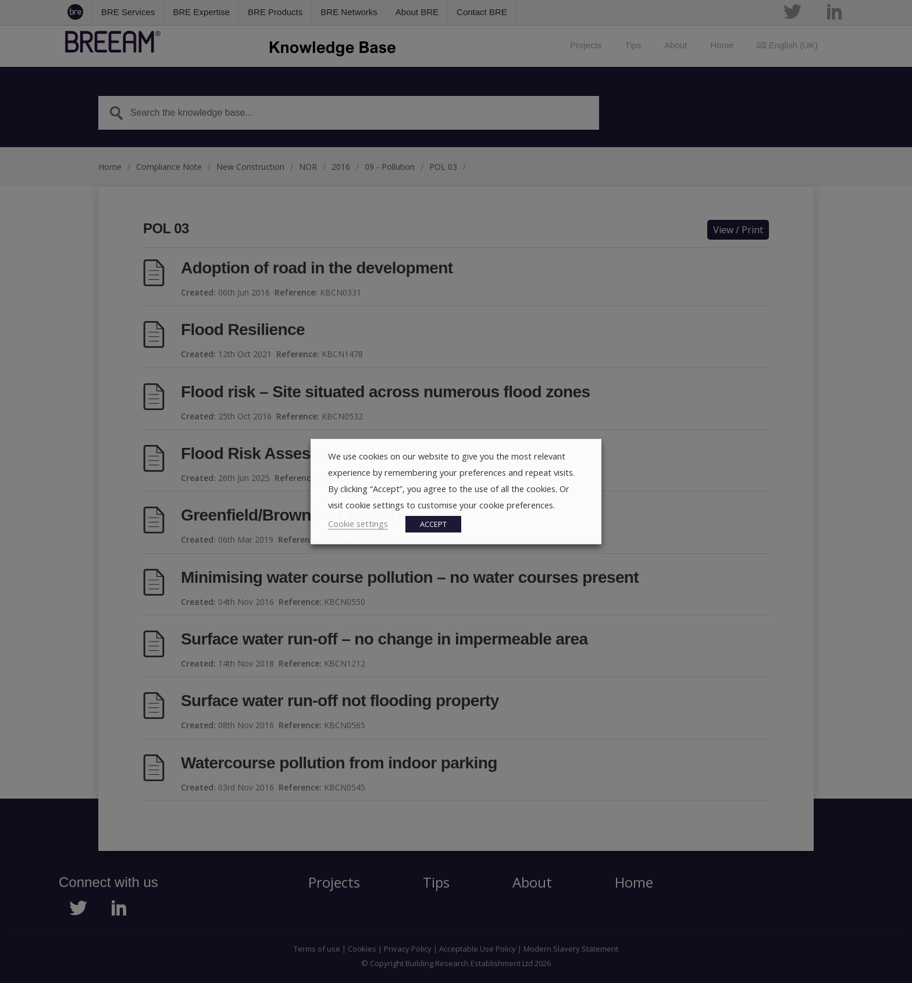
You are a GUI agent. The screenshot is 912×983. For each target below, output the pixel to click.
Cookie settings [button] (358, 523)
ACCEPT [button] (433, 524)
